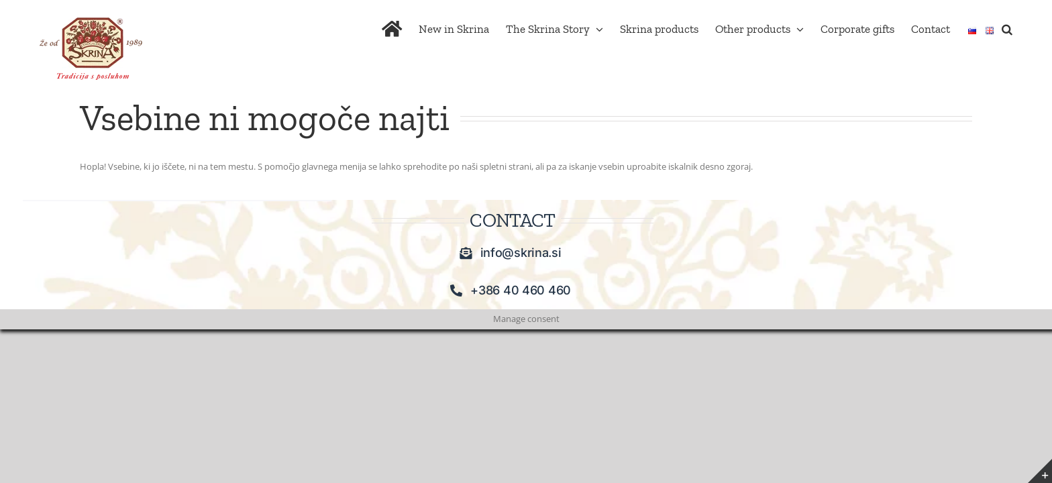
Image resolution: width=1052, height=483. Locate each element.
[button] (1023, 28)
